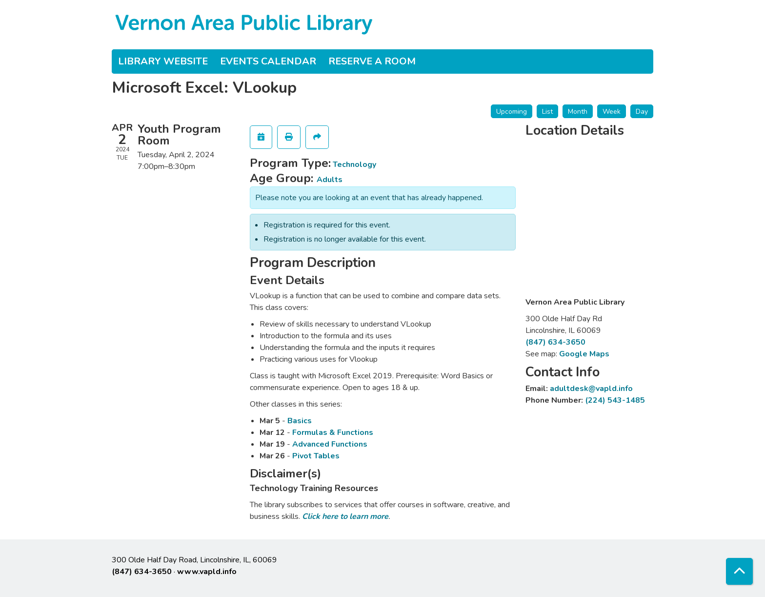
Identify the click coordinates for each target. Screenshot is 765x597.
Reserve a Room (372, 61)
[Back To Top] (739, 571)
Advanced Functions (329, 444)
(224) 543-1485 (615, 400)
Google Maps (584, 354)
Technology (354, 164)
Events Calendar (268, 61)
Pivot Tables (316, 456)
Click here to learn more (345, 516)
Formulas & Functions (332, 432)
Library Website (163, 61)
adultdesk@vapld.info (591, 388)
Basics (299, 420)
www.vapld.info (207, 571)
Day (642, 111)
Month (577, 111)
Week (612, 111)
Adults (329, 179)
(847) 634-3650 (555, 342)
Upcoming (511, 111)
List (547, 111)
